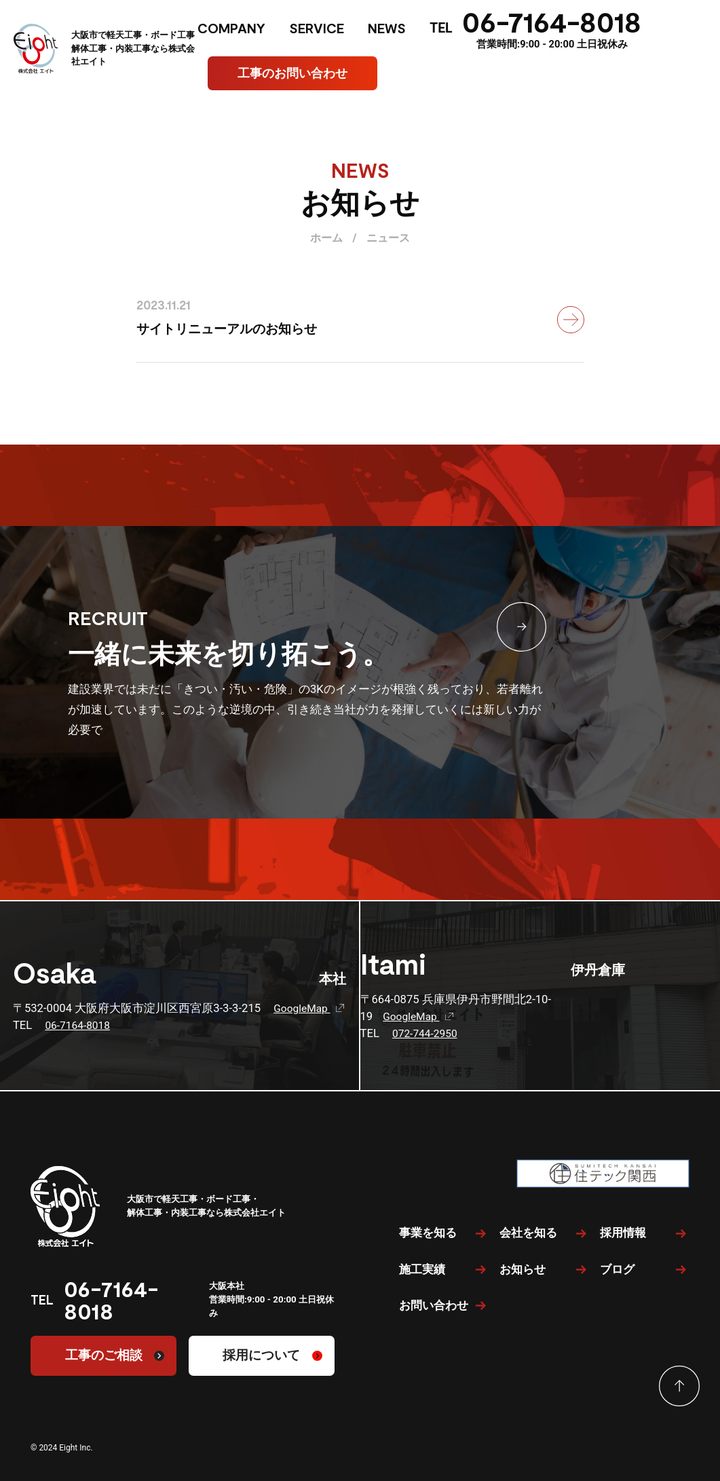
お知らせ (522, 1269)
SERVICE (316, 28)
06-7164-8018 (551, 21)
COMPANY (231, 28)
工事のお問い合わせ (292, 73)
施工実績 (422, 1269)
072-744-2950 (427, 1033)
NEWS (387, 28)
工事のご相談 (104, 1355)
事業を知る (428, 1232)
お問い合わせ (433, 1305)
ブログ (617, 1269)
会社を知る (528, 1232)
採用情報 (623, 1232)
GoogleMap (309, 1008)
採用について (261, 1355)
